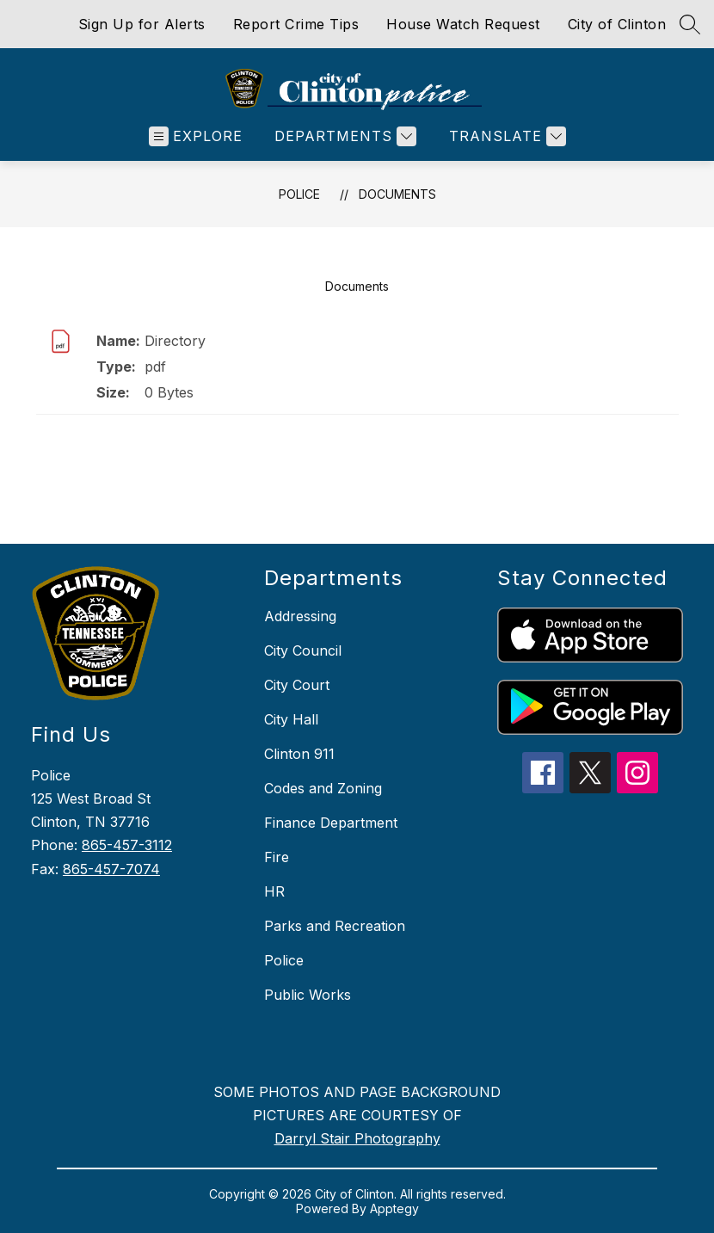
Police (299, 194)
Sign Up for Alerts (142, 24)
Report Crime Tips (296, 24)
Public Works (307, 994)
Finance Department (330, 822)
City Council (303, 650)
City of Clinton (617, 24)
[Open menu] (196, 136)
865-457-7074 (111, 869)
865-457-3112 (127, 845)
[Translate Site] (505, 136)
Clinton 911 (299, 753)
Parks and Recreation (334, 925)
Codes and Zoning (323, 788)
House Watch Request (463, 24)
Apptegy (394, 1208)
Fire (276, 857)
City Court (296, 685)
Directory (175, 340)
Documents (397, 194)
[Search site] (690, 24)
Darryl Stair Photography (357, 1138)
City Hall (291, 719)
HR (274, 891)
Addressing (300, 616)
